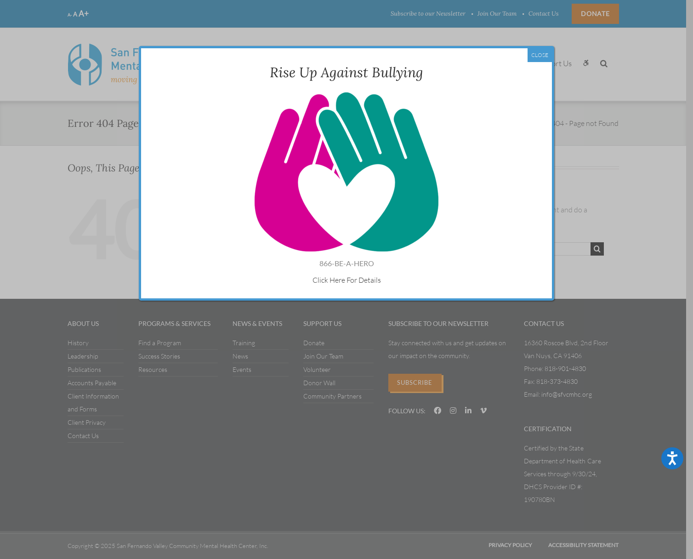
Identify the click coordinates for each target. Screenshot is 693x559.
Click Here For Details (346, 280)
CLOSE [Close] (539, 54)
